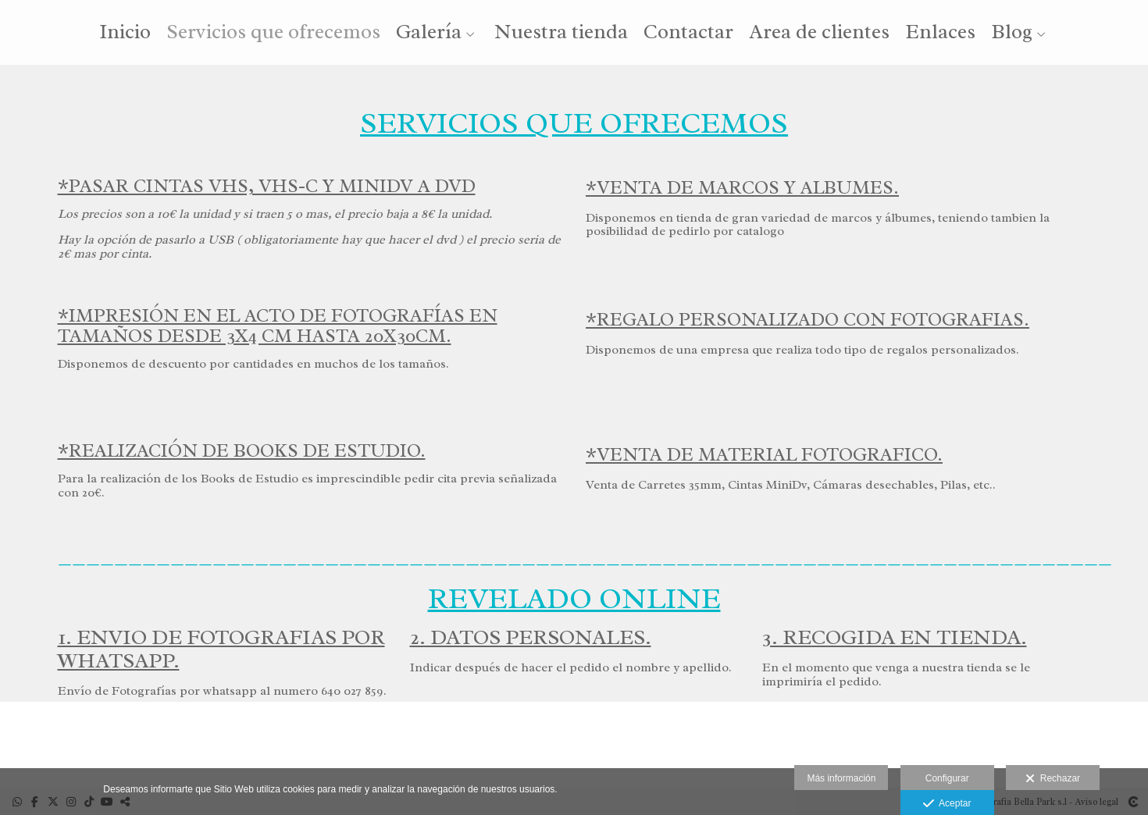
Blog (1011, 33)
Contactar (688, 33)
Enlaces (940, 33)
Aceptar (947, 804)
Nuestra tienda (561, 33)
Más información (841, 778)
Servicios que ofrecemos (273, 33)
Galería (429, 33)
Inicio (125, 33)
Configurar (947, 778)
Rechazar (1052, 779)
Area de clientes (819, 33)
